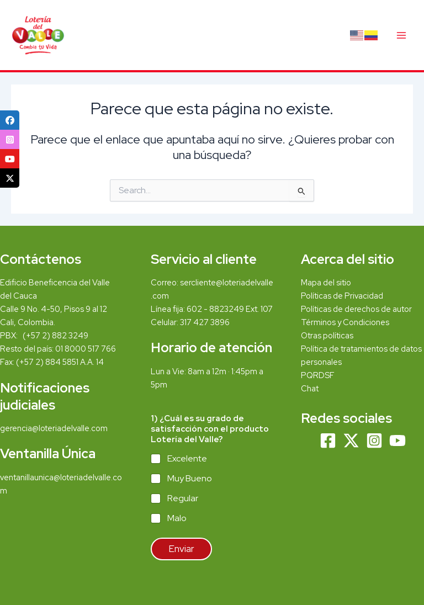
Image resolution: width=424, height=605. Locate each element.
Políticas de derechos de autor (356, 309)
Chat (310, 388)
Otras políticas (327, 335)
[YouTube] (397, 440)
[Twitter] (351, 440)
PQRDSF (318, 375)
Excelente (187, 458)
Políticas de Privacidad (342, 295)
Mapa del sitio (326, 282)
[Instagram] (374, 440)
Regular (182, 498)
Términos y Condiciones (346, 322)
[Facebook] (328, 440)
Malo (177, 518)
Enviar (181, 549)
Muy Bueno (189, 478)
